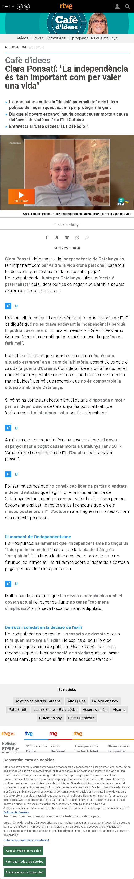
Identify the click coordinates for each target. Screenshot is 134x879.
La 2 (67, 126)
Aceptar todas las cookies (23, 850)
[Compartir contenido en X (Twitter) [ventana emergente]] (57, 236)
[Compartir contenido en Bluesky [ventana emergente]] (67, 236)
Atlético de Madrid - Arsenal (39, 701)
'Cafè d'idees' (47, 126)
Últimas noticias (81, 718)
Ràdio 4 (81, 126)
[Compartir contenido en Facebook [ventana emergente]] (47, 236)
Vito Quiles (77, 701)
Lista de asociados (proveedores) (26, 840)
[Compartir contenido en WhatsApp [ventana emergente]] (77, 236)
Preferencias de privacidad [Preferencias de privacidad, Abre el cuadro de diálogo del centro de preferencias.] (24, 872)
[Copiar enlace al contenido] (87, 236)
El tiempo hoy (50, 718)
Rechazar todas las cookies (24, 861)
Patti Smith (18, 709)
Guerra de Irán (95, 709)
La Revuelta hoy (105, 701)
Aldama (119, 709)
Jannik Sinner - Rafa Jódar (55, 709)
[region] (67, 816)
